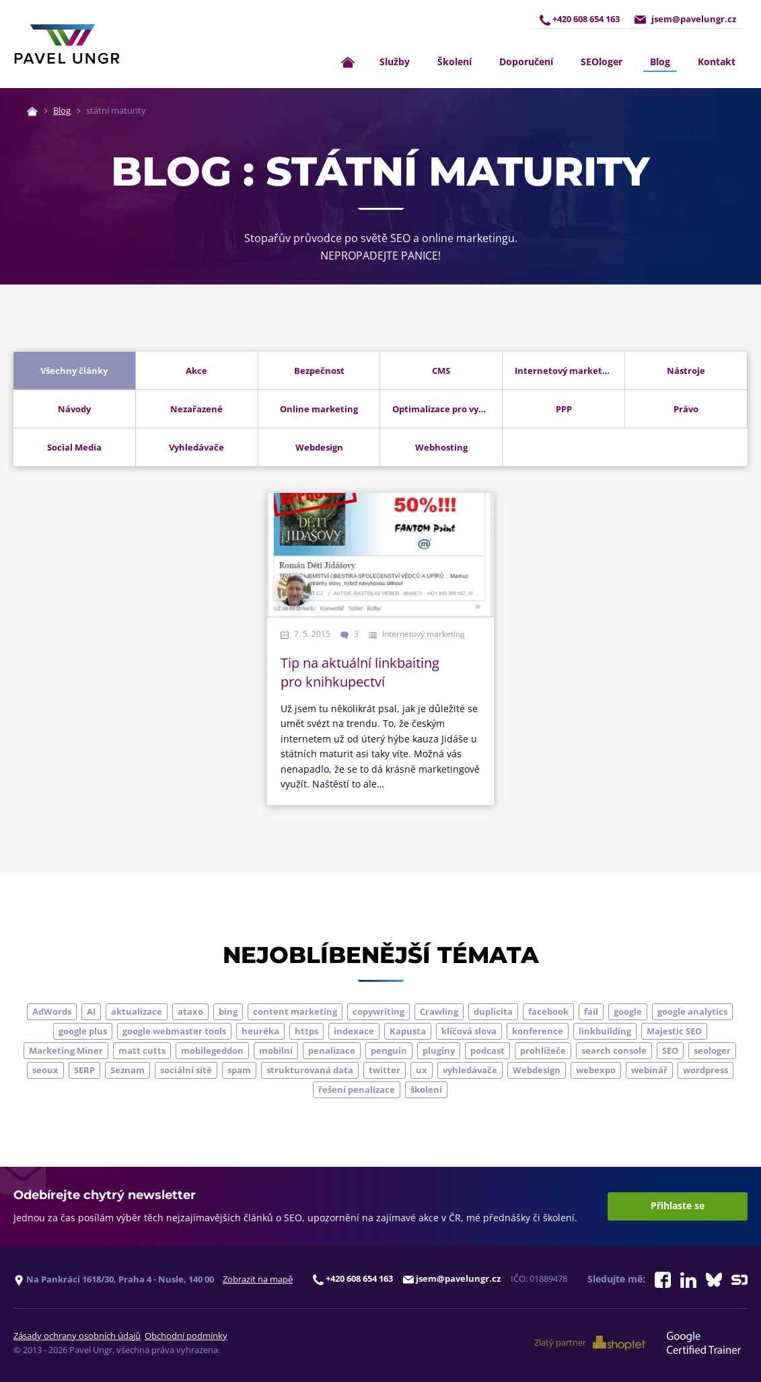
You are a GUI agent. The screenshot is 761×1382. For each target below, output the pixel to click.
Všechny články (74, 370)
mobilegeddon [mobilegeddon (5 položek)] (212, 1050)
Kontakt (716, 61)
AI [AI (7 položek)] (91, 1011)
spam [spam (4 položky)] (239, 1070)
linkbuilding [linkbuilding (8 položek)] (605, 1031)
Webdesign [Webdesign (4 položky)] (536, 1070)
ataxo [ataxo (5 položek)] (190, 1011)
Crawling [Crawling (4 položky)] (439, 1011)
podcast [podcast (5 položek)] (487, 1050)
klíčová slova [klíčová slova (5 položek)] (469, 1031)
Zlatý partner (591, 1343)
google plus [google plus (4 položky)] (83, 1031)
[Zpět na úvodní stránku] (66, 44)
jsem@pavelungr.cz (684, 19)
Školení (454, 61)
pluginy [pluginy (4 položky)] (439, 1050)
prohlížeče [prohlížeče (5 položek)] (543, 1050)
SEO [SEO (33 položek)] (670, 1050)
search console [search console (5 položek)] (614, 1050)
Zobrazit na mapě (258, 1279)
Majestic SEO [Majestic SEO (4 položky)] (674, 1031)
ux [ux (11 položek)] (421, 1070)
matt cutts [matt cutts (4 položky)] (142, 1050)
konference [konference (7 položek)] (537, 1031)
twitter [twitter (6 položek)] (384, 1070)
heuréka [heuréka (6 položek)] (260, 1031)
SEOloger (601, 61)
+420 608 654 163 (578, 19)
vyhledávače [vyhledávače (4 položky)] (470, 1070)
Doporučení (526, 61)
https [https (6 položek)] (306, 1031)
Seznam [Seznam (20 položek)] (127, 1070)
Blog (660, 61)
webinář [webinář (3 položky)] (649, 1070)
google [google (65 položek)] (628, 1011)
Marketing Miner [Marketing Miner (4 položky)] (66, 1050)
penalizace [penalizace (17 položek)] (331, 1050)
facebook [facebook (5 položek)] (548, 1011)
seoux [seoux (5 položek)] (45, 1070)
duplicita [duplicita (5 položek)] (493, 1011)
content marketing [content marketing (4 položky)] (295, 1011)
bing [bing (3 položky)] (228, 1011)
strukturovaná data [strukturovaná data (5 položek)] (309, 1070)
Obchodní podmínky (186, 1336)
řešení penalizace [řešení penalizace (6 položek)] (356, 1089)
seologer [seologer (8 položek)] (712, 1050)
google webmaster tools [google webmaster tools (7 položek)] (174, 1031)
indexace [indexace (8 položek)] (354, 1031)
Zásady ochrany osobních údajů (77, 1336)
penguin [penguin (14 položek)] (389, 1050)
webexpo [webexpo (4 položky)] (596, 1070)
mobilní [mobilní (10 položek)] (276, 1050)
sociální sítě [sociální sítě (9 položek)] (186, 1070)
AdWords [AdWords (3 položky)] (51, 1011)
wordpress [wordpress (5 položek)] (705, 1070)
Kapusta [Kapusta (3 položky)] (408, 1031)
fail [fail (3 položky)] (591, 1011)
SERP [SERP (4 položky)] (84, 1070)
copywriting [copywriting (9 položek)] (378, 1011)
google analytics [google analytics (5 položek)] (692, 1011)
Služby (394, 61)
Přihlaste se (677, 1206)
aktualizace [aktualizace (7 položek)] (136, 1011)
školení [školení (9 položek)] (426, 1089)
